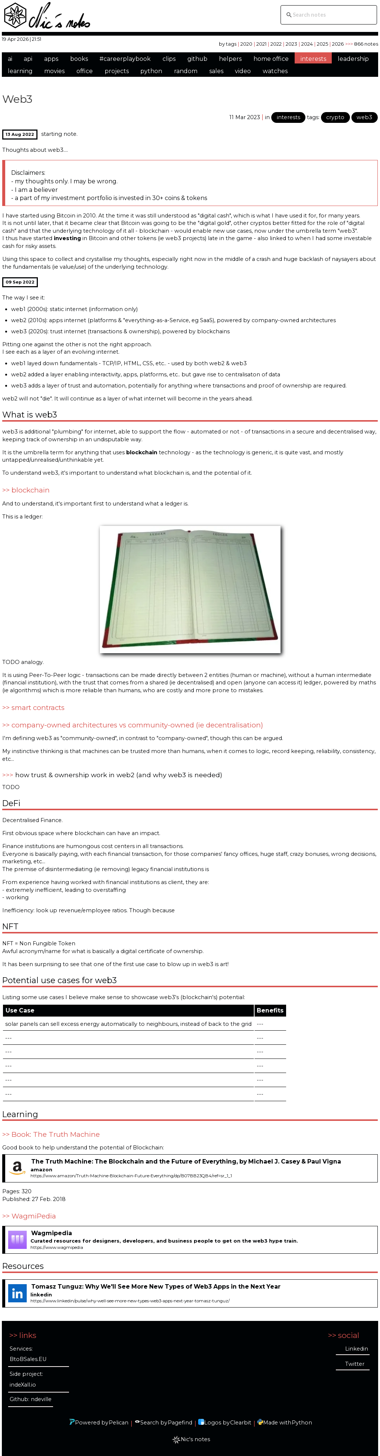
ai (10, 58)
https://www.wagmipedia (56, 1247)
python (151, 71)
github (197, 58)
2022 (276, 44)
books (79, 58)
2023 (291, 44)
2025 (322, 44)
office (84, 71)
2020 (246, 44)
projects (117, 71)
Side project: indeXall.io (26, 1379)
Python (302, 1422)
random (185, 71)
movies (54, 71)
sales (216, 71)
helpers (230, 58)
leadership (353, 58)
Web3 (17, 98)
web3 (364, 117)
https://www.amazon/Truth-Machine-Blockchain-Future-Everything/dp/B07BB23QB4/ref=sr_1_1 (131, 1175)
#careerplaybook (125, 58)
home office (271, 58)
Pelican (118, 1422)
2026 (338, 44)
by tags (227, 44)
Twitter (354, 1364)
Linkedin (356, 1348)
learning (20, 71)
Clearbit (240, 1422)
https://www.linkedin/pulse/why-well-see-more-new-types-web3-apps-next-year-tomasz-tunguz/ (130, 1300)
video (243, 71)
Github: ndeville (31, 1399)
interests (313, 58)
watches (275, 71)
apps (51, 58)
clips (169, 58)
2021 (261, 44)
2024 (307, 44)
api (28, 58)
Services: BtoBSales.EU (28, 1354)
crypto (335, 117)
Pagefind (180, 1422)
